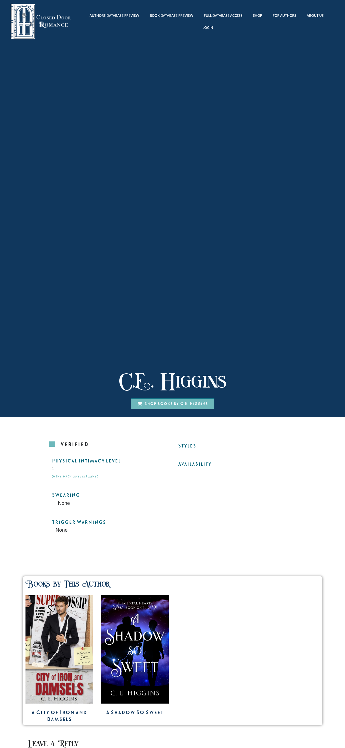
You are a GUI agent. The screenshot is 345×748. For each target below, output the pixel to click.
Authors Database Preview (114, 15)
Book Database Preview (171, 15)
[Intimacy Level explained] (53, 476)
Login (208, 28)
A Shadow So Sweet (134, 712)
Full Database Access (223, 15)
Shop (257, 15)
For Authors (284, 15)
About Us (316, 15)
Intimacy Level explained (77, 476)
